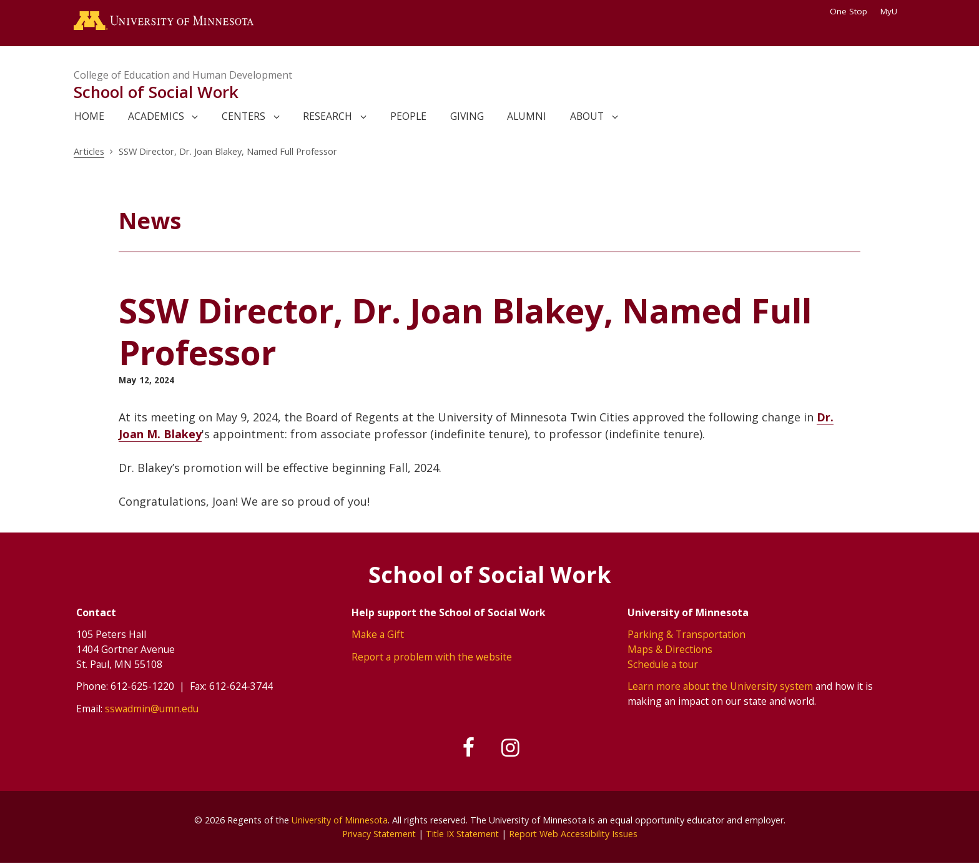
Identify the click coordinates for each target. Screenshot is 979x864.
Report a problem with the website (432, 657)
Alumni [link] (526, 117)
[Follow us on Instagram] (511, 748)
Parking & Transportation (686, 635)
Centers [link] (243, 117)
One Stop (848, 11)
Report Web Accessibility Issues (575, 834)
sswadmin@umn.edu (152, 708)
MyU (892, 11)
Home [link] (89, 117)
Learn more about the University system (720, 686)
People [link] (408, 117)
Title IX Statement (462, 834)
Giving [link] (467, 117)
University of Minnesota (339, 820)
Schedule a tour (662, 664)
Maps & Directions (669, 649)
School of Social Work (156, 92)
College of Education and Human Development (183, 75)
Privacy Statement (377, 834)
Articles (89, 151)
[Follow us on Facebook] (469, 748)
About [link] (587, 117)
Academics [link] (156, 117)
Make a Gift (378, 635)
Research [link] (327, 117)
